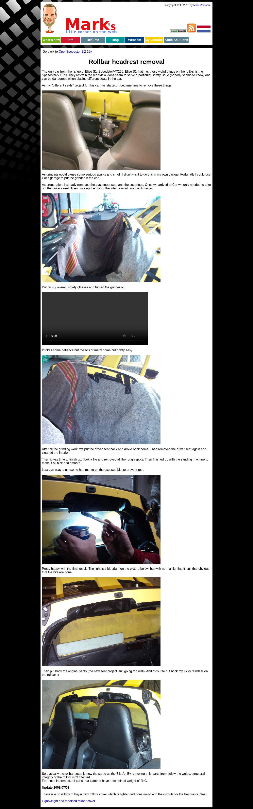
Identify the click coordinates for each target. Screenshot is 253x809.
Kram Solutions (176, 40)
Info (70, 40)
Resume (93, 40)
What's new (51, 40)
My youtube (154, 40)
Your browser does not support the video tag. (95, 318)
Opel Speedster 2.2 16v (75, 51)
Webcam (134, 40)
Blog (115, 40)
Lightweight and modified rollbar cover (68, 801)
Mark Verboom (202, 5)
